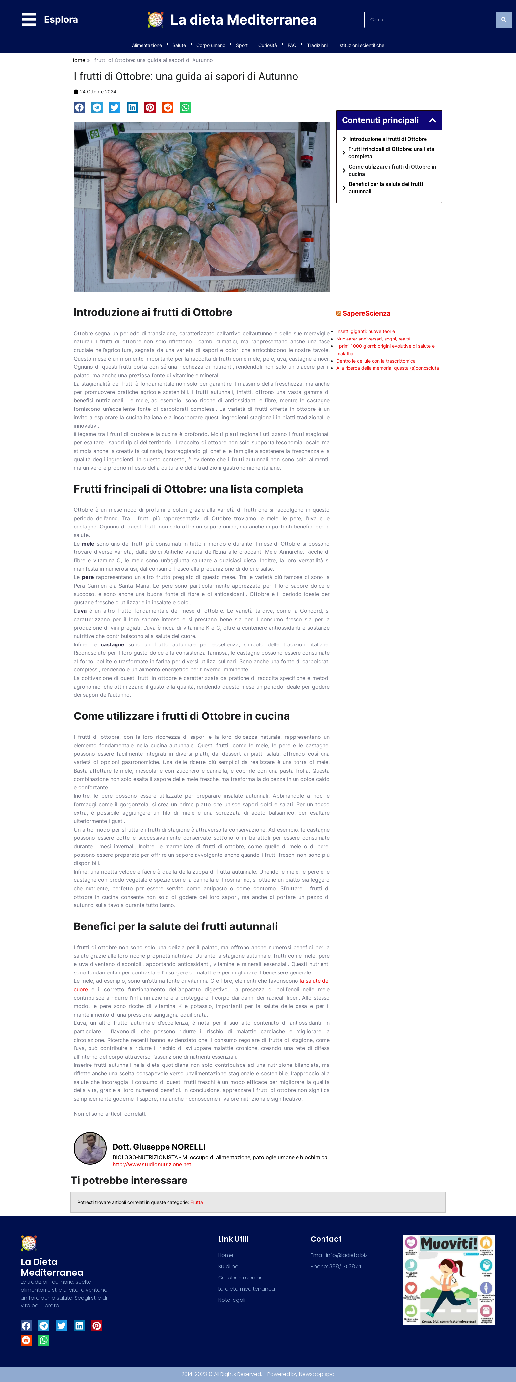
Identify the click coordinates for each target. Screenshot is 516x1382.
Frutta (196, 1202)
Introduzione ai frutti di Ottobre (388, 139)
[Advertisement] (389, 251)
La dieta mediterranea (52, 1267)
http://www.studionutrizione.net (152, 1164)
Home (77, 60)
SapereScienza (367, 313)
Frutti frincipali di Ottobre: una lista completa (391, 152)
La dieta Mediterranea (243, 19)
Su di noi (229, 1266)
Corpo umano (210, 45)
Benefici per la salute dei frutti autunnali (386, 188)
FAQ (292, 45)
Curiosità (267, 45)
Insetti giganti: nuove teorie (365, 331)
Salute (179, 45)
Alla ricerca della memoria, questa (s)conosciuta (387, 368)
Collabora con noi (241, 1277)
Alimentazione (147, 45)
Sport (242, 45)
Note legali (231, 1300)
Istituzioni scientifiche (361, 45)
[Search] (504, 20)
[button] (79, 107)
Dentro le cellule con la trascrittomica (376, 360)
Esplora (61, 19)
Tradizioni (317, 45)
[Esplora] (28, 19)
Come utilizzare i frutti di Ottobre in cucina (392, 170)
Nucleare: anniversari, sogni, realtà (373, 338)
